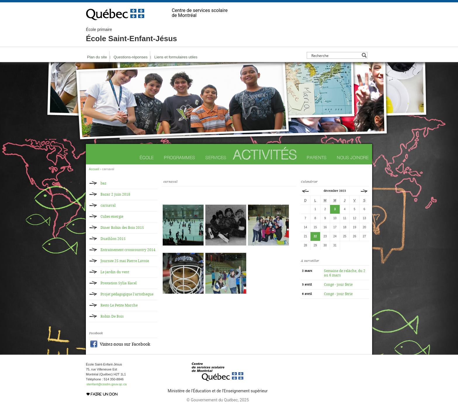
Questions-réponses (131, 57)
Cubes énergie (111, 217)
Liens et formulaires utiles (175, 57)
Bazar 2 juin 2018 (115, 194)
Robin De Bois (112, 316)
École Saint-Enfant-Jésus (131, 35)
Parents (317, 157)
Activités (265, 154)
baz (103, 183)
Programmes (179, 157)
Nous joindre (353, 157)
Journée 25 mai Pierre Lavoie (124, 261)
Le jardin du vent (114, 272)
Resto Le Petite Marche (119, 305)
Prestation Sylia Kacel (118, 283)
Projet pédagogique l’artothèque (126, 294)
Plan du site (97, 57)
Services (215, 157)
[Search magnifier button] (364, 55)
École (147, 157)
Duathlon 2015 (113, 239)
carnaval (108, 205)
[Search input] (335, 55)
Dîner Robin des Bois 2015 (122, 228)
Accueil (94, 169)
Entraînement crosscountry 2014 (127, 250)
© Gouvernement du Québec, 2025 (217, 400)
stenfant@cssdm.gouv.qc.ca (106, 384)
